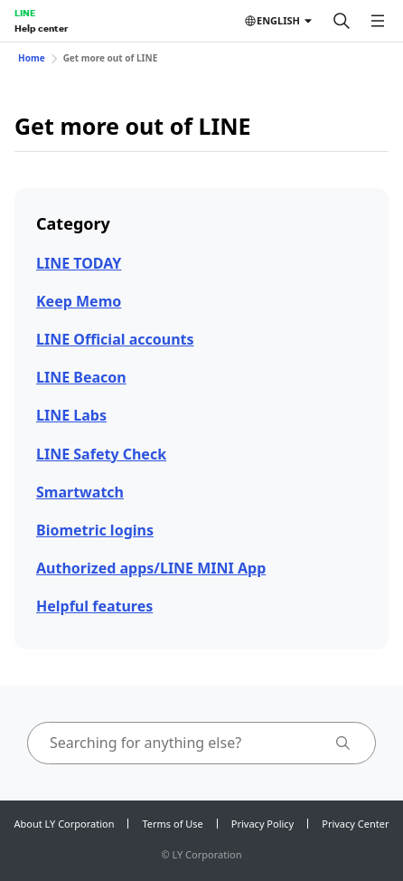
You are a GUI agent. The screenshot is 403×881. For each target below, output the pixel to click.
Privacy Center (355, 823)
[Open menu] (378, 21)
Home (31, 58)
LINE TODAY (78, 263)
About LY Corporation (64, 823)
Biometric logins (95, 530)
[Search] (341, 21)
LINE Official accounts (115, 339)
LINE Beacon (81, 377)
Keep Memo (78, 301)
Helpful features (94, 606)
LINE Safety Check (101, 454)
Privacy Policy (262, 823)
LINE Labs (71, 415)
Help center (41, 28)
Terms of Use (172, 823)
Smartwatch (80, 492)
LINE (24, 12)
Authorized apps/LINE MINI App (151, 568)
